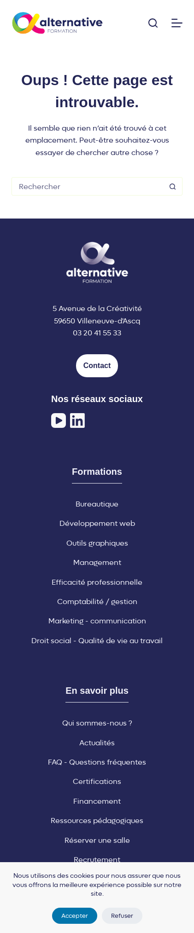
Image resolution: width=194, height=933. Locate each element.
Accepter (74, 915)
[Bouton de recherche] (173, 186)
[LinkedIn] (77, 420)
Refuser (122, 915)
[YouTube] (58, 420)
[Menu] (176, 23)
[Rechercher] (153, 23)
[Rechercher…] (87, 186)
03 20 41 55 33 (97, 332)
